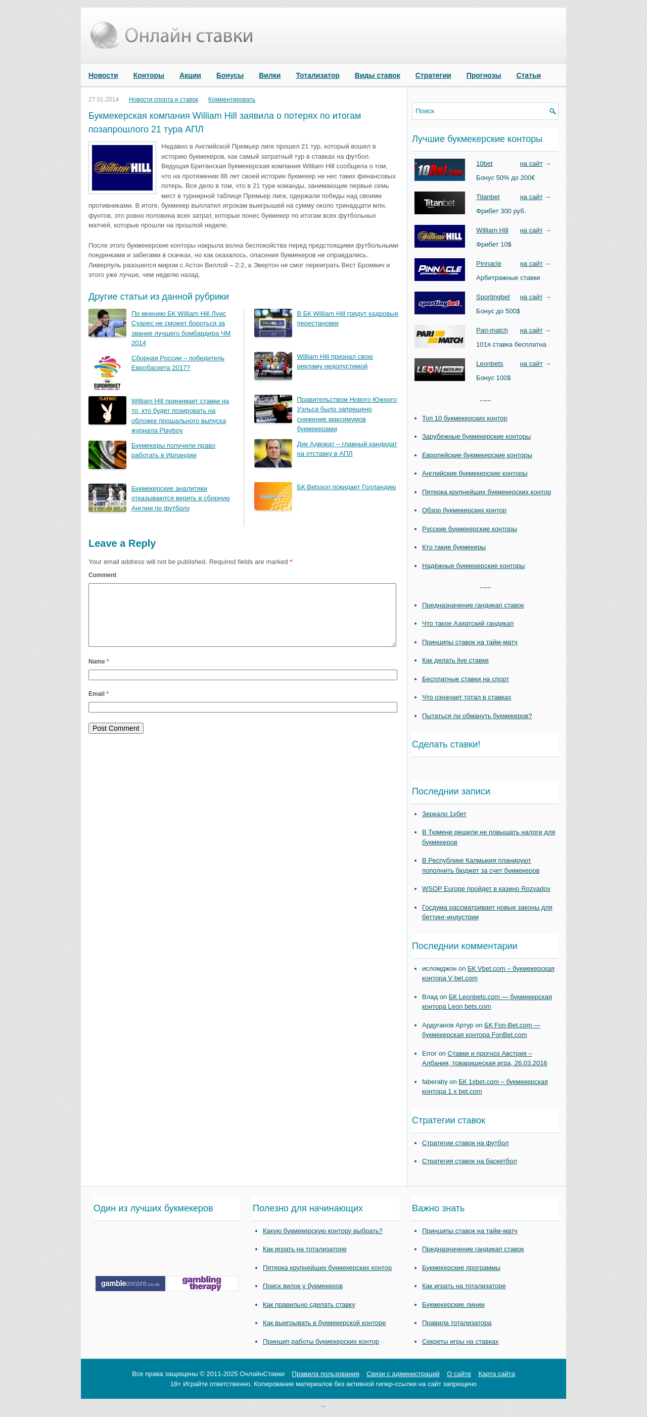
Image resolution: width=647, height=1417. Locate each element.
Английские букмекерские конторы (475, 473)
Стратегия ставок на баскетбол (469, 1161)
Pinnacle (488, 263)
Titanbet (488, 197)
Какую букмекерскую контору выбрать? (323, 1231)
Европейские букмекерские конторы (477, 455)
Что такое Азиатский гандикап (468, 623)
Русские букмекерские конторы (469, 529)
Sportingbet (493, 297)
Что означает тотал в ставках (467, 697)
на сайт (531, 163)
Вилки (270, 75)
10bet (484, 163)
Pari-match (492, 330)
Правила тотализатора (456, 1323)
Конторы (148, 75)
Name (98, 673)
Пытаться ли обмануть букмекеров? (477, 716)
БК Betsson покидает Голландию (346, 487)
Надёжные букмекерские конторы (473, 566)
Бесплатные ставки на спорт (465, 679)
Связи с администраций (402, 1374)
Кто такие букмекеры (454, 547)
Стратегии (433, 75)
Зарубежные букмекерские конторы (476, 436)
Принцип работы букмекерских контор (321, 1341)
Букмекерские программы (461, 1267)
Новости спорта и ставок (163, 99)
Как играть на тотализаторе (305, 1249)
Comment (102, 575)
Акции (190, 75)
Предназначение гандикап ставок (473, 605)
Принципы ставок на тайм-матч (470, 642)
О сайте (459, 1374)
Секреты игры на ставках (460, 1341)
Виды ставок (377, 75)
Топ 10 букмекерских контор (464, 418)
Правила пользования (325, 1374)
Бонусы (230, 75)
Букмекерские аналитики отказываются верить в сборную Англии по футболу (180, 498)
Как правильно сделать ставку (309, 1304)
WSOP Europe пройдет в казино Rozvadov (486, 888)
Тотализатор (317, 75)
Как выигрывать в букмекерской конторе (324, 1323)
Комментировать (231, 99)
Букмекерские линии (453, 1304)
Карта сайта (496, 1374)
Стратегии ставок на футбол (465, 1143)
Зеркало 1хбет (444, 814)
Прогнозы (484, 75)
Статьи (528, 75)
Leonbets (489, 363)
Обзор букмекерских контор (464, 510)
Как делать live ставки (455, 660)
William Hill (492, 230)
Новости (103, 75)
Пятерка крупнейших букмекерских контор (486, 492)
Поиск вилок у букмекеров (303, 1286)
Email (98, 706)
